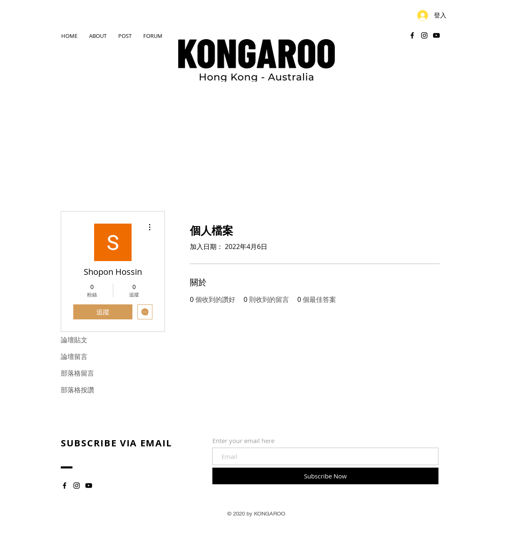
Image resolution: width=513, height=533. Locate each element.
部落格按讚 (77, 390)
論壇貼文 (74, 340)
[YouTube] (436, 35)
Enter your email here (243, 441)
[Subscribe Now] (325, 476)
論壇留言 (74, 356)
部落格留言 (77, 373)
